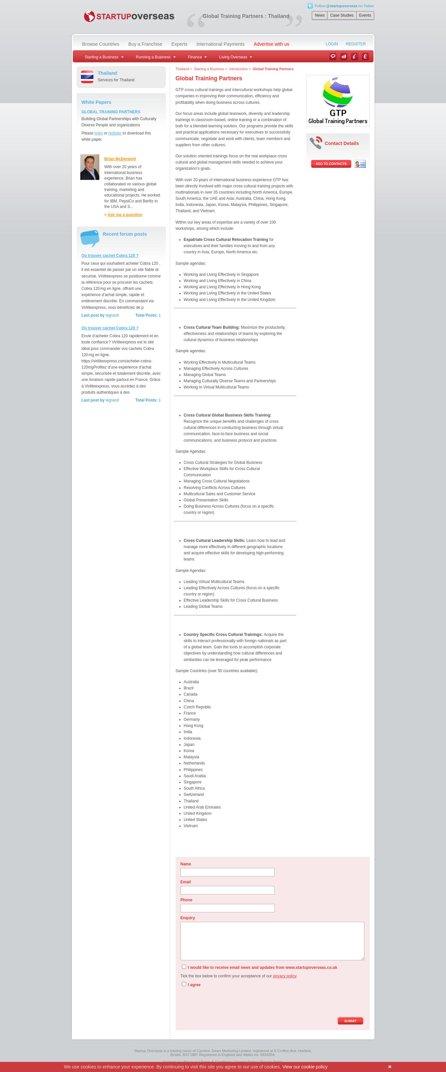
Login (332, 44)
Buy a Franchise (145, 44)
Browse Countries (100, 44)
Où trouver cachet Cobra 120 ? (110, 255)
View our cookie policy (304, 1066)
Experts (179, 44)
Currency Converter (365, 56)
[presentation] (230, 1003)
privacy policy (284, 976)
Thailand (182, 69)
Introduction (238, 69)
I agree (191, 984)
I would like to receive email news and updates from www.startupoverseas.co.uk (259, 967)
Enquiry (188, 918)
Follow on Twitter (344, 6)
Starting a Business (209, 69)
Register (356, 44)
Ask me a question (124, 215)
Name (186, 864)
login (99, 133)
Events (365, 15)
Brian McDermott (120, 159)
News (320, 15)
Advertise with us (271, 44)
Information (354, 56)
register (114, 133)
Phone (187, 900)
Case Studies (341, 15)
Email (186, 882)
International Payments (221, 44)
